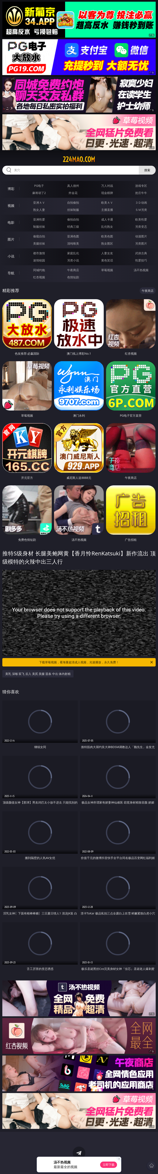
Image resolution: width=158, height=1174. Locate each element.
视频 (11, 205)
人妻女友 (107, 253)
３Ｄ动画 (141, 203)
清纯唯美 (73, 243)
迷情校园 (39, 260)
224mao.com (79, 159)
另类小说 (73, 260)
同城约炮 (39, 270)
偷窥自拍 (39, 236)
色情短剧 (73, 277)
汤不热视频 (141, 270)
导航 (11, 273)
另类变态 (141, 227)
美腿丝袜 (39, 243)
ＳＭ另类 (141, 210)
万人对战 (107, 186)
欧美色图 (107, 236)
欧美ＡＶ (107, 203)
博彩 (11, 188)
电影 (11, 222)
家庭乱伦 (73, 253)
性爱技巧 (141, 260)
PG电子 (39, 186)
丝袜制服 (73, 210)
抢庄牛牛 (141, 193)
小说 (11, 256)
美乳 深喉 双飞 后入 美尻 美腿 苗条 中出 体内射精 (38, 674)
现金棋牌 (107, 193)
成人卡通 (107, 219)
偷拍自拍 (73, 219)
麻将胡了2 (39, 193)
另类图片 (141, 243)
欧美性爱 (141, 219)
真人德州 (73, 186)
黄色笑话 (107, 260)
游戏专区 (141, 186)
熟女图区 (107, 243)
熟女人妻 (39, 210)
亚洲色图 (73, 236)
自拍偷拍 (73, 203)
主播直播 (107, 210)
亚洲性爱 (39, 219)
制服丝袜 (39, 227)
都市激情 (39, 253)
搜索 (147, 170)
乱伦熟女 (107, 227)
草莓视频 (107, 270)
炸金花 (73, 193)
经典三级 (73, 227)
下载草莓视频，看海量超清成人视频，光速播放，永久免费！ (96, 662)
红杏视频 (39, 277)
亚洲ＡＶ (39, 203)
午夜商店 (73, 270)
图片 (11, 239)
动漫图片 (141, 236)
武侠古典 (141, 253)
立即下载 (108, 1165)
